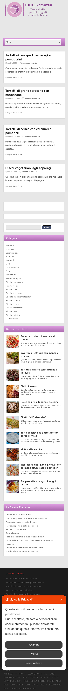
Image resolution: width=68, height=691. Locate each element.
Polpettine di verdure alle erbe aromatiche (24, 548)
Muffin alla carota (31, 449)
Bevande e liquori (13, 279)
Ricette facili (11, 289)
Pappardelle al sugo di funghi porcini (38, 483)
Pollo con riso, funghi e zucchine (40, 402)
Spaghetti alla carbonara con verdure (22, 551)
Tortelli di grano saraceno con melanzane (27, 93)
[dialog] (34, 632)
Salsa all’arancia (12, 533)
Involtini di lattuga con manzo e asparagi (40, 354)
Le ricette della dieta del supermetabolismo (25, 583)
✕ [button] (61, 599)
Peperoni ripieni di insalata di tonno (38, 338)
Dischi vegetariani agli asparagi (28, 168)
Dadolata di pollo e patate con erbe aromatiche (26, 518)
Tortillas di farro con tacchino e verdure (39, 371)
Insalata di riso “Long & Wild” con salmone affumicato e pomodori (41, 466)
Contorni (10, 260)
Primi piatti (17, 77)
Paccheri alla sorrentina (16, 529)
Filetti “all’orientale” (33, 417)
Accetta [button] (34, 645)
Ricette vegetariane (14, 308)
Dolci (8, 264)
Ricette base (11, 311)
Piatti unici (10, 256)
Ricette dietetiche (14, 293)
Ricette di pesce (13, 304)
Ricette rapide (12, 286)
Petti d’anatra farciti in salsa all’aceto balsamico (26, 537)
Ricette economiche (14, 282)
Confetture (11, 275)
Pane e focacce (12, 268)
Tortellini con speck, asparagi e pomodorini (28, 57)
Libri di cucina (12, 319)
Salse (8, 271)
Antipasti (10, 246)
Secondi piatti (12, 253)
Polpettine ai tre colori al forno (19, 515)
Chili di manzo (29, 386)
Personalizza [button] (33, 663)
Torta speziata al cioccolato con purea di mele (39, 434)
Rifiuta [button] (34, 654)
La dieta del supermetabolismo (19, 297)
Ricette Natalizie (13, 315)
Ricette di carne (13, 300)
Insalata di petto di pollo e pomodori (22, 526)
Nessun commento (29, 63)
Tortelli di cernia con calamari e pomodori (28, 131)
